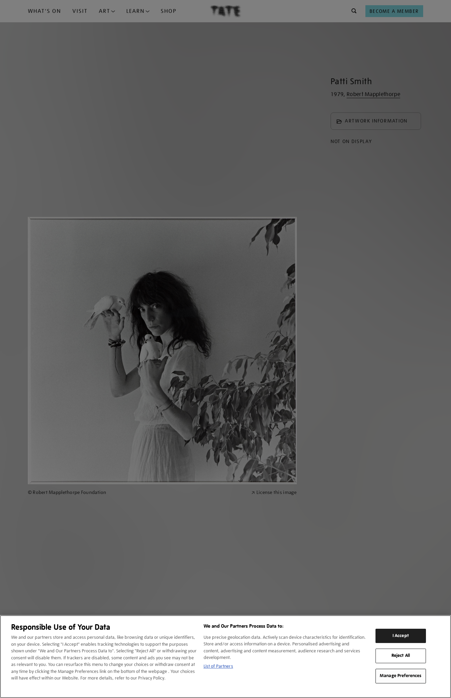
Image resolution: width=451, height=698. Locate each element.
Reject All (400, 656)
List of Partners (218, 666)
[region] (225, 656)
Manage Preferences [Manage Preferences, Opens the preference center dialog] (400, 676)
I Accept (401, 636)
